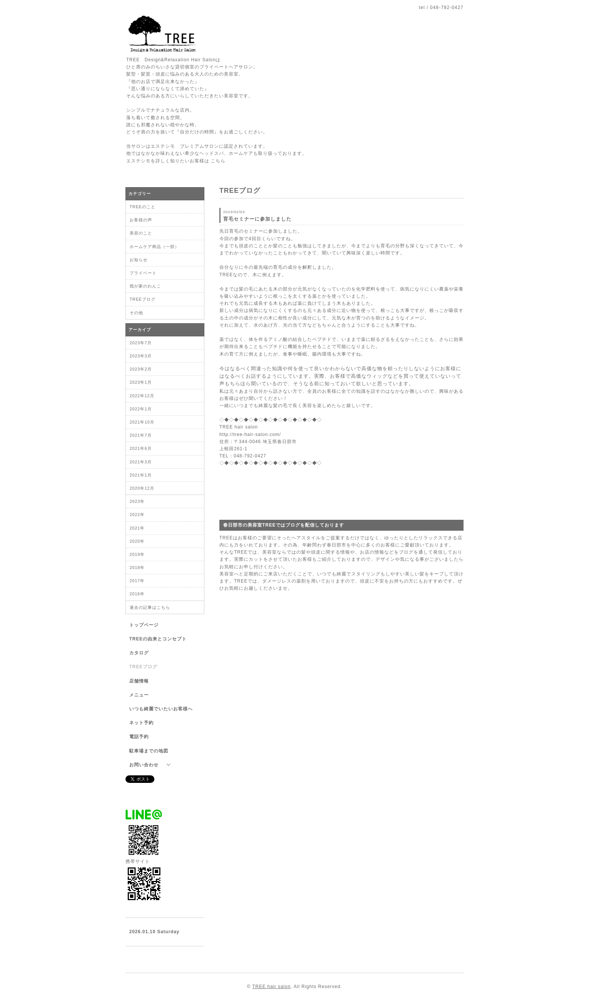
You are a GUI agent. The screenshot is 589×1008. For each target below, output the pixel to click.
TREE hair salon (271, 986)
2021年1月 (141, 475)
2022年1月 (141, 409)
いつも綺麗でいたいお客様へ (161, 708)
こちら (218, 160)
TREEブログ (143, 299)
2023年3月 (141, 356)
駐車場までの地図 (148, 751)
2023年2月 (141, 369)
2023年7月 (141, 343)
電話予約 (139, 736)
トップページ (144, 625)
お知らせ (139, 259)
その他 (136, 312)
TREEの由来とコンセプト (158, 639)
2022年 (137, 514)
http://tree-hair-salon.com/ (250, 434)
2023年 (137, 501)
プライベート (143, 273)
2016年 (137, 594)
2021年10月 (142, 422)
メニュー (139, 695)
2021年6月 (141, 448)
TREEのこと (143, 206)
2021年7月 (141, 435)
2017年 (137, 580)
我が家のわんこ (145, 286)
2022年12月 (142, 396)
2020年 (137, 541)
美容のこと (141, 233)
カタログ (139, 652)
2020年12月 (142, 488)
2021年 (137, 528)
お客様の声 (141, 220)
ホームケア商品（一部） (154, 246)
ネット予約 (141, 722)
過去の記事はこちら (150, 607)
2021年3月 (141, 462)
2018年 (137, 567)
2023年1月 (141, 382)
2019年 (137, 554)
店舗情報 (139, 681)
